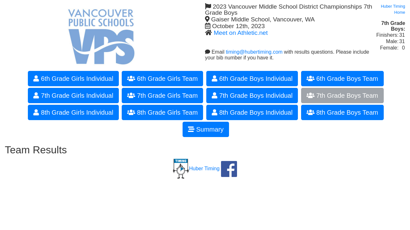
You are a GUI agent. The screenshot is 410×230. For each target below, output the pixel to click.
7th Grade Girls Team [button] (162, 95)
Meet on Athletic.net (241, 32)
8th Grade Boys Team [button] (342, 112)
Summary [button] (206, 129)
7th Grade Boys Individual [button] (252, 95)
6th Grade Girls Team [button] (162, 78)
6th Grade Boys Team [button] (342, 78)
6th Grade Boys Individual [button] (252, 78)
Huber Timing (196, 168)
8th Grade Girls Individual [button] (73, 112)
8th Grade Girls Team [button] (162, 112)
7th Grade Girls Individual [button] (73, 95)
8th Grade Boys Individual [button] (252, 112)
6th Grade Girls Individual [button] (73, 78)
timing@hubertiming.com (254, 52)
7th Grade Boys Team (342, 95)
